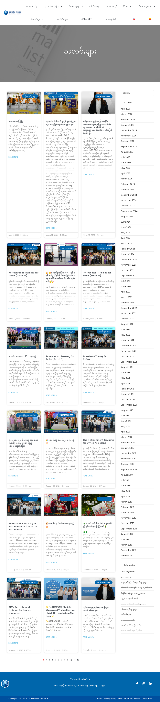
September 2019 (129, 469)
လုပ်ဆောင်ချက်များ (146, 6)
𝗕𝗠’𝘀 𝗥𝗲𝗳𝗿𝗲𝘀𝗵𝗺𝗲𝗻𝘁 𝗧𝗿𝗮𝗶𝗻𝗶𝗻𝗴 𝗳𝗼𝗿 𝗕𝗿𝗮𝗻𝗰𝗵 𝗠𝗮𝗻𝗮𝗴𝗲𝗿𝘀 (19, 610)
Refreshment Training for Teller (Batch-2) (97, 274)
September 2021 (129, 361)
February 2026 (128, 119)
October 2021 (127, 356)
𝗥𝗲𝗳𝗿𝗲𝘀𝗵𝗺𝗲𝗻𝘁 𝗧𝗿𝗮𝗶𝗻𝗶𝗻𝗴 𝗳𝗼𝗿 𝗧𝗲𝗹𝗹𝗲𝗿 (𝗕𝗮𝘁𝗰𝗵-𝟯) (23, 274)
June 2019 (126, 485)
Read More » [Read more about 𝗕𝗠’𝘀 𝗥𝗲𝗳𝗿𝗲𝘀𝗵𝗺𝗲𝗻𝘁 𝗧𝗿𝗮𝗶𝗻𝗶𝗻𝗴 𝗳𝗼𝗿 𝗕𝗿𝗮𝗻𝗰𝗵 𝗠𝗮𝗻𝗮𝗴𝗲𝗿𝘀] (13, 643)
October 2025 (127, 141)
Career (119, 698)
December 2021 (128, 345)
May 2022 (125, 335)
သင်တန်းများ (126, 614)
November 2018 (128, 517)
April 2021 (125, 383)
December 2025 (129, 130)
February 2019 (127, 507)
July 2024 (125, 221)
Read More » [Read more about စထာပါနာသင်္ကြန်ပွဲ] (13, 157)
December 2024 (129, 195)
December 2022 (129, 308)
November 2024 (129, 200)
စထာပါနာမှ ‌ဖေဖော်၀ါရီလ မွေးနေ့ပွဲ (22, 356)
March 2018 (126, 544)
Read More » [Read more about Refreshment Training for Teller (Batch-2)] (88, 309)
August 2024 (127, 216)
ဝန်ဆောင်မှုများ (75, 6)
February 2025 (128, 184)
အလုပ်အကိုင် (112, 6)
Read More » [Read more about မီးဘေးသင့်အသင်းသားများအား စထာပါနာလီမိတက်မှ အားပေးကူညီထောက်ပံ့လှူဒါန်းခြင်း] (13, 476)
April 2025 (125, 173)
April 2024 (126, 238)
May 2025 (125, 168)
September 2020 (129, 404)
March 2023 (126, 297)
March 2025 (126, 178)
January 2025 (127, 189)
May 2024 (126, 232)
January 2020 (127, 448)
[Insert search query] (137, 93)
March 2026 (127, 114)
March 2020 (127, 437)
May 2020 (125, 426)
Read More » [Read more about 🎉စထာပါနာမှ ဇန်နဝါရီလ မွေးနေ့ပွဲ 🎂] (51, 479)
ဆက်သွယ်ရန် (112, 19)
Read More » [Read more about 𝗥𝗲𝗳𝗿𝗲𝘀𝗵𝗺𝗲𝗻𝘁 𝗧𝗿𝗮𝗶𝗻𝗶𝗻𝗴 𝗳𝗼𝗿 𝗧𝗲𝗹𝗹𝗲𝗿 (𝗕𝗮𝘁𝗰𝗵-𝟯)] (13, 309)
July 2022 (125, 329)
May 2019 (125, 491)
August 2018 (127, 534)
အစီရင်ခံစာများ (95, 6)
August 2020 (127, 410)
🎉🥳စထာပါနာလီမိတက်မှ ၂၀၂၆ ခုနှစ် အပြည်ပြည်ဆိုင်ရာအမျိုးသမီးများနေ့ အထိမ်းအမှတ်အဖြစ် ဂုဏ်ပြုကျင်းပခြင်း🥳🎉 (61, 277)
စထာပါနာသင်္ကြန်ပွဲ (15, 121)
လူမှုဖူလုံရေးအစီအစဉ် (129, 598)
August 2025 (127, 152)
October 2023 (127, 270)
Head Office (147, 698)
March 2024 (127, 243)
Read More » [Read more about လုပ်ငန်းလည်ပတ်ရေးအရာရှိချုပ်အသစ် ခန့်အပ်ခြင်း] (88, 637)
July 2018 (125, 539)
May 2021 (125, 378)
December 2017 (128, 550)
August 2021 (127, 367)
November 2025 (128, 135)
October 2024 (128, 205)
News (106, 698)
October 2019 (127, 464)
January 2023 (127, 302)
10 (71, 660)
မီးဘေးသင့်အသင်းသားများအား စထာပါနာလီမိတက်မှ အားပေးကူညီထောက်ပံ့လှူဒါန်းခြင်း (23, 442)
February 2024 (128, 248)
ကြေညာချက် (126, 576)
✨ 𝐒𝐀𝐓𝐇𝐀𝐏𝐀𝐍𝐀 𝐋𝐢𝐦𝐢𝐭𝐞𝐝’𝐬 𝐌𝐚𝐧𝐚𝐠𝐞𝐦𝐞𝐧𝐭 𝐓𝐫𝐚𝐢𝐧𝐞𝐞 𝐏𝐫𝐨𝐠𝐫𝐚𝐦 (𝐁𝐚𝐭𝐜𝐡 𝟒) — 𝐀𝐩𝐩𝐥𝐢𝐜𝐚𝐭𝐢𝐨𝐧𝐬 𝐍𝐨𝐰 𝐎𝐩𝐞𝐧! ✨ (60, 611)
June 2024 (126, 227)
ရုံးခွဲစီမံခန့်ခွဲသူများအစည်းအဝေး (133, 593)
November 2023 (128, 264)
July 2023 (125, 281)
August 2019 (127, 474)
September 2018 (129, 528)
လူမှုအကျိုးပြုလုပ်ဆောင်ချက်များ (133, 603)
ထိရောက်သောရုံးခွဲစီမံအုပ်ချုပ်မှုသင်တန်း (136, 587)
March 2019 (126, 501)
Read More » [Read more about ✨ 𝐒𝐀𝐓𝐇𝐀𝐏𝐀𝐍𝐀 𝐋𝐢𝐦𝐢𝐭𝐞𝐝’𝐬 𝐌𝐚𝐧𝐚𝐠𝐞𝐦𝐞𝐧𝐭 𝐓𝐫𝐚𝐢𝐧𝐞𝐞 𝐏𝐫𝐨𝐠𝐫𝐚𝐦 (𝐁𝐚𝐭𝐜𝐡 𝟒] (51, 637)
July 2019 (125, 480)
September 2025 (129, 146)
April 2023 (125, 291)
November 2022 (128, 313)
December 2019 (128, 453)
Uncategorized (128, 571)
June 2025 (126, 162)
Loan (113, 698)
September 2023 (129, 275)
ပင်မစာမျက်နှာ (32, 6)
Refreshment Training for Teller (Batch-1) (60, 358)
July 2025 (125, 157)
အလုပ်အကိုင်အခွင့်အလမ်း (131, 625)
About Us (128, 698)
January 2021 (127, 394)
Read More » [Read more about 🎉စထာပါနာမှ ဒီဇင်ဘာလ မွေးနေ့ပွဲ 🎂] (51, 562)
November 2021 (128, 351)
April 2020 (125, 431)
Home (99, 698)
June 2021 (125, 372)
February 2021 (127, 388)
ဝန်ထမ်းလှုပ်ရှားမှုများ (129, 609)
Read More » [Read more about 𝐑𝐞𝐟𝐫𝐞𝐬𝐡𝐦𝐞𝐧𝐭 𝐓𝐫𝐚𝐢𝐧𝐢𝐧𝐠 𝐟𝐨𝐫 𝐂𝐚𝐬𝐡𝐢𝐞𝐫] (88, 392)
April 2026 (125, 108)
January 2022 (127, 340)
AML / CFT (86, 19)
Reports (137, 698)
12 (78, 660)
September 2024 (129, 211)
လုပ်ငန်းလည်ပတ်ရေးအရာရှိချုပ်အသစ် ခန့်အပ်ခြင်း (96, 609)
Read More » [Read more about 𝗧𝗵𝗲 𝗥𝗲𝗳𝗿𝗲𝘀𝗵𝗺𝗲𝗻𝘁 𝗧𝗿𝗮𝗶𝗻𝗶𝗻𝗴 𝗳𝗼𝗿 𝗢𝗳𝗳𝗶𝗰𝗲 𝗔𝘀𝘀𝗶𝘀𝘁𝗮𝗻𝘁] (88, 476)
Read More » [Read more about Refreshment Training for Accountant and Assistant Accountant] (13, 559)
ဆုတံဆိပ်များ (62, 19)
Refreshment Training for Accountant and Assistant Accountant (23, 526)
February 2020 (128, 442)
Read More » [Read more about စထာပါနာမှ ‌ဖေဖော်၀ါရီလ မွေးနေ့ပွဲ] (13, 392)
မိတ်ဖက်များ (36, 19)
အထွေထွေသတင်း (128, 619)
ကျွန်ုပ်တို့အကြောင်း (53, 6)
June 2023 (126, 286)
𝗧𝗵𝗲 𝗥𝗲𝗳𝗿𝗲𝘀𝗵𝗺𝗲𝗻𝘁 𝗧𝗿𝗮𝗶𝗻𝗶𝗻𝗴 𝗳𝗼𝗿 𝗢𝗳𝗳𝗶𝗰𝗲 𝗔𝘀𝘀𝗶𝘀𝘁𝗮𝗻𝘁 (98, 441)
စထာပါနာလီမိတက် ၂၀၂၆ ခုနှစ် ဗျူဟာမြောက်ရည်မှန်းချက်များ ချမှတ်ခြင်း (61, 122)
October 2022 (127, 318)
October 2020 (128, 399)
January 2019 (127, 512)
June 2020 (126, 421)
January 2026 (127, 125)
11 (74, 660)
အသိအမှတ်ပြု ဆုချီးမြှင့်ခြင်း (131, 630)
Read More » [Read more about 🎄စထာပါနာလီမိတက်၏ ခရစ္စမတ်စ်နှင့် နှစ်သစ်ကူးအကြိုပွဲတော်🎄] (88, 554)
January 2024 (127, 254)
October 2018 (127, 523)
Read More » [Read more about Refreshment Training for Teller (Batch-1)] (51, 395)
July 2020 (125, 415)
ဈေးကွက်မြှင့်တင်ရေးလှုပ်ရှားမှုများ (134, 582)
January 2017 (127, 555)
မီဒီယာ (127, 6)
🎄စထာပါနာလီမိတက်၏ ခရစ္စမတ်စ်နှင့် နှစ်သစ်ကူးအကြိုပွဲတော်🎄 (97, 525)
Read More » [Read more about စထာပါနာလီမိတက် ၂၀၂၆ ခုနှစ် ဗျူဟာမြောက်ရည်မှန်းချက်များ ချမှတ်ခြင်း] (51, 228)
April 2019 (125, 496)
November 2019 (128, 458)
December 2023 (129, 259)
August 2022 (127, 324)
